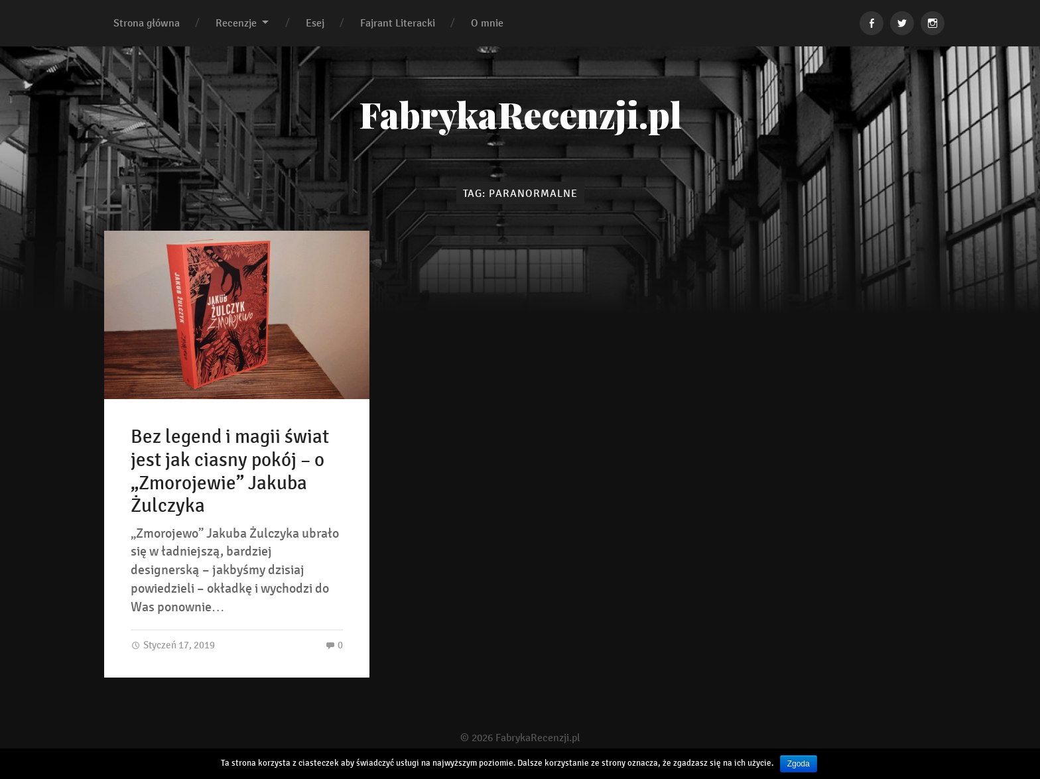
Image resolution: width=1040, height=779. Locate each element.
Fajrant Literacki (397, 23)
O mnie (487, 23)
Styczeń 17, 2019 (173, 644)
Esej (315, 23)
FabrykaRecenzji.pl (520, 114)
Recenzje (236, 23)
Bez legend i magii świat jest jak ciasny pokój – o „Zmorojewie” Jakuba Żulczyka (230, 471)
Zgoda (798, 763)
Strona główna (146, 23)
